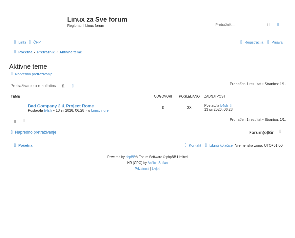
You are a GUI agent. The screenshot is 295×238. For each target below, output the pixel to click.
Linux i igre (99, 110)
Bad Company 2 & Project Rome (61, 105)
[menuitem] (34, 42)
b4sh (48, 110)
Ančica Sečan (158, 163)
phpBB (130, 157)
